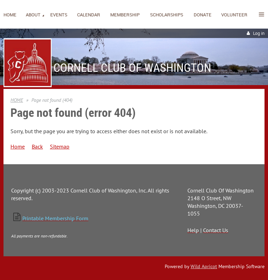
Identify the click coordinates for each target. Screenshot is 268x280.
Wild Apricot (204, 266)
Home (17, 146)
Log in (259, 33)
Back (37, 146)
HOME (16, 100)
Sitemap (59, 146)
